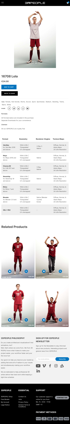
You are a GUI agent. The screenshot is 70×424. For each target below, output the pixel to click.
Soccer (28, 102)
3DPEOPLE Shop (6, 396)
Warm (4, 105)
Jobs (20, 399)
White (9, 105)
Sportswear (41, 102)
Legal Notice (5, 405)
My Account (5, 402)
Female (7, 102)
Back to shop (9, 93)
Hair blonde (15, 102)
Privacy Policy (23, 402)
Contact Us (22, 396)
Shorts (23, 102)
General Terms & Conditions (24, 406)
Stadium (48, 102)
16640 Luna (40, 277)
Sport (34, 102)
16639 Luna (40, 326)
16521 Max (5, 326)
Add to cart (9, 87)
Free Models (5, 399)
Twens (61, 102)
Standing (55, 102)
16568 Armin (6, 277)
